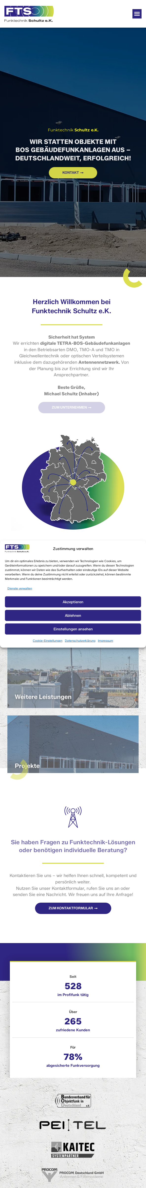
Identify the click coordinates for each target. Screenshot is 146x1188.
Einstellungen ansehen (73, 629)
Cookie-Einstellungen (47, 640)
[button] (137, 13)
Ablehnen (73, 615)
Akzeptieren (73, 602)
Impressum (105, 640)
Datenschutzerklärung (80, 640)
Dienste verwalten (19, 588)
